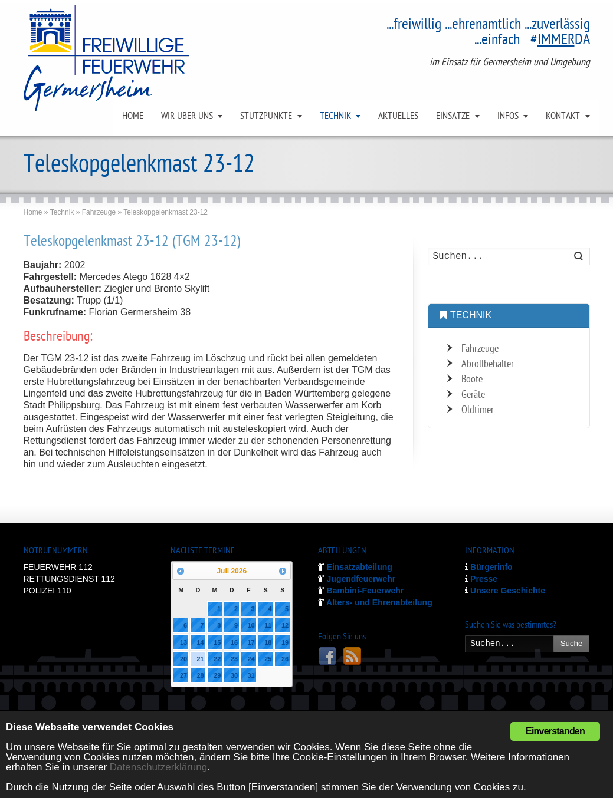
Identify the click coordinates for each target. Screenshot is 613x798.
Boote (472, 380)
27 (183, 675)
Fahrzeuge (480, 349)
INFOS (508, 116)
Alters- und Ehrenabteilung (375, 602)
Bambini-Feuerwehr (361, 590)
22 (217, 658)
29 (217, 675)
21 (200, 658)
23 (234, 658)
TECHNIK (335, 116)
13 (183, 642)
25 (267, 658)
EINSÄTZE (453, 116)
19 (285, 642)
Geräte (473, 395)
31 (251, 675)
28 (200, 675)
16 (234, 642)
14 (200, 642)
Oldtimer (477, 410)
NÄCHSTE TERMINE (203, 551)
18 (267, 642)
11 (267, 625)
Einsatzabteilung (355, 567)
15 (217, 642)
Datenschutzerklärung (158, 767)
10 (251, 625)
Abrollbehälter (487, 364)
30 (234, 675)
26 (285, 658)
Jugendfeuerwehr (357, 578)
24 (251, 658)
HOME (132, 116)
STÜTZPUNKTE (266, 116)
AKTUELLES (398, 116)
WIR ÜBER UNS (187, 116)
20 (183, 658)
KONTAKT (563, 116)
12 (285, 625)
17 (251, 642)
